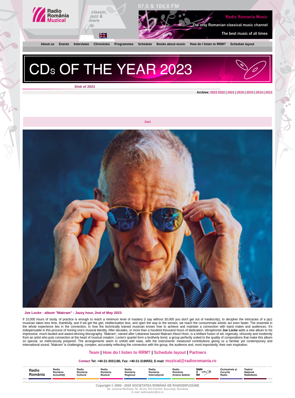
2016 (240, 92)
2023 (213, 92)
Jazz (147, 122)
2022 (221, 92)
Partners (197, 352)
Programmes (123, 44)
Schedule (145, 44)
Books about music (171, 44)
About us (47, 44)
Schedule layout (242, 44)
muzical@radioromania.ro (190, 361)
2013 (268, 92)
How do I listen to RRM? (208, 44)
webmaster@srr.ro (152, 392)
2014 (259, 92)
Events (64, 44)
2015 (249, 92)
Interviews (81, 44)
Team (94, 352)
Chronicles (102, 44)
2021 (230, 92)
